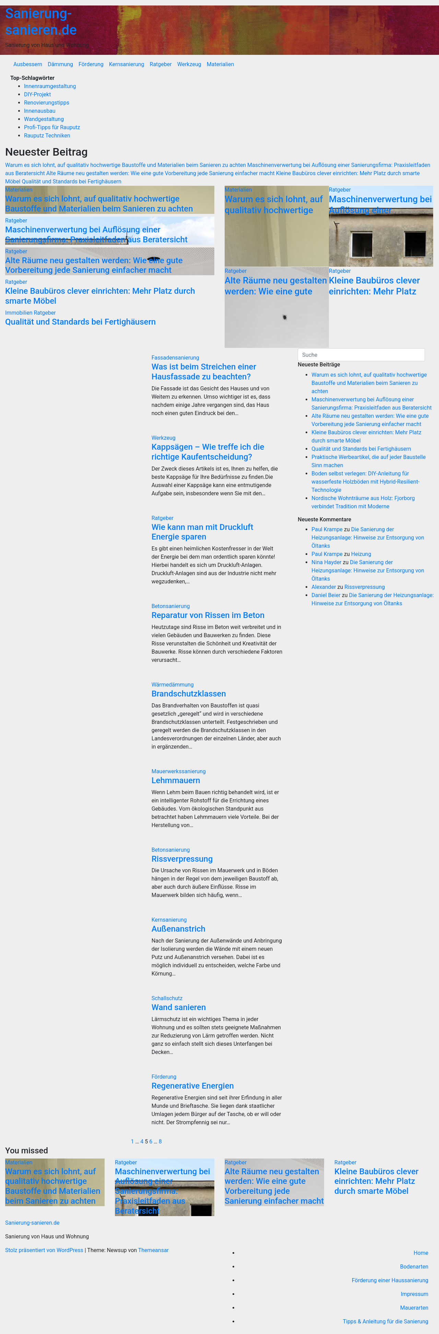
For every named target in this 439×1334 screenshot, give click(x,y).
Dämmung (60, 64)
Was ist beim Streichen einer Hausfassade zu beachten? (204, 371)
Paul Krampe (327, 529)
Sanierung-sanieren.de (41, 21)
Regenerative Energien (193, 1086)
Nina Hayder (326, 562)
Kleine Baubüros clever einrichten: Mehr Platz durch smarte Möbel (374, 291)
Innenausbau (40, 111)
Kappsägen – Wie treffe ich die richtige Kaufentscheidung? (208, 452)
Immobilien (19, 313)
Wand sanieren (179, 1007)
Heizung (361, 554)
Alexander (323, 587)
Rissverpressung (182, 859)
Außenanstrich (178, 929)
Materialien (220, 64)
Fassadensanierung (175, 357)
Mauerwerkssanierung (179, 771)
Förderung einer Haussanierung (390, 1280)
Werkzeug (189, 64)
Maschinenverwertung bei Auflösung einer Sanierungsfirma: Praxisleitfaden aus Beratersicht (96, 234)
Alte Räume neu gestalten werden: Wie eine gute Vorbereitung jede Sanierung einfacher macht (94, 265)
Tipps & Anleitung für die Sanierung (385, 1321)
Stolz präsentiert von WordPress (45, 1250)
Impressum (415, 1294)
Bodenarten (414, 1266)
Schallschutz (167, 998)
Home (421, 1253)
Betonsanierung (171, 606)
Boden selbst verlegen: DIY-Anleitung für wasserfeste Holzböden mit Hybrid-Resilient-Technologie (365, 481)
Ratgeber (161, 64)
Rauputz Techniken (47, 135)
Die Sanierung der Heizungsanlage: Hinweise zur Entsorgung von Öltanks (367, 537)
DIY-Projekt (37, 94)
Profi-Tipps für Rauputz (52, 127)
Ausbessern (27, 64)
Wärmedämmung (173, 684)
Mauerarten (414, 1308)
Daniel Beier (326, 595)
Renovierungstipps (46, 102)
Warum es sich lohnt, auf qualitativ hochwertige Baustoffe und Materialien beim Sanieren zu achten (99, 204)
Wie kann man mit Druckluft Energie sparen (202, 532)
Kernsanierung (126, 64)
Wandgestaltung (44, 119)
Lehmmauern (176, 780)
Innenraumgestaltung (50, 86)
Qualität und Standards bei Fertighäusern (80, 322)
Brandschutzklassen (189, 694)
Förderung (91, 64)
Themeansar (153, 1250)
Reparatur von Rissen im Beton (208, 615)
